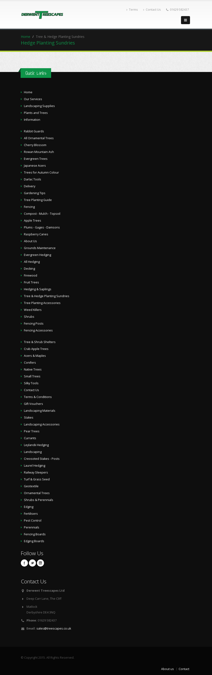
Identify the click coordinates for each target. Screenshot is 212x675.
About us (167, 669)
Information (32, 120)
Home (25, 36)
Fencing (29, 207)
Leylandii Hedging (36, 445)
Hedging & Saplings (37, 289)
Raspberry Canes (36, 234)
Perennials (31, 527)
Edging (28, 507)
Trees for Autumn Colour (41, 172)
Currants (30, 438)
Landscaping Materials (39, 411)
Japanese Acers (35, 166)
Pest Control (32, 521)
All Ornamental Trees (39, 138)
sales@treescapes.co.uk (53, 628)
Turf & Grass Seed (37, 479)
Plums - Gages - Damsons (42, 227)
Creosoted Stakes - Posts (42, 459)
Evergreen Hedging (37, 255)
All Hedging (32, 262)
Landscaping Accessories (42, 424)
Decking (29, 269)
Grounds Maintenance (40, 248)
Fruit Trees (31, 282)
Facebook (24, 563)
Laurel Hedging (34, 466)
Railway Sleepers (36, 472)
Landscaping (33, 452)
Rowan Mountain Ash (39, 152)
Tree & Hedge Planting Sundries (46, 296)
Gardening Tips (34, 193)
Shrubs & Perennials (38, 500)
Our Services (33, 99)
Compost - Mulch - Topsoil (42, 214)
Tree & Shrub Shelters (40, 342)
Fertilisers (31, 514)
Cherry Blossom (35, 145)
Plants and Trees (36, 113)
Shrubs (29, 317)
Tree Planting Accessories (42, 303)
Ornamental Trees (37, 493)
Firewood (30, 275)
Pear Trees (32, 431)
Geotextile (31, 486)
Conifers (30, 363)
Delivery (29, 186)
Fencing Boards (35, 534)
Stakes (28, 418)
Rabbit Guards (34, 131)
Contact (184, 669)
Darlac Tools (32, 179)
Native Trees (33, 369)
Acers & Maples (35, 356)
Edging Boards (34, 541)
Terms (132, 10)
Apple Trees (32, 221)
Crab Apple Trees (36, 349)
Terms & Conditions (38, 397)
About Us (30, 241)
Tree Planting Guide (38, 200)
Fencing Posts (34, 324)
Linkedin (40, 563)
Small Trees (32, 376)
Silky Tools (31, 383)
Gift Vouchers (33, 404)
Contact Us (152, 10)
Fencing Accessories (38, 330)
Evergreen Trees (36, 159)
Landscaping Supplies (39, 106)
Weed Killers (33, 310)
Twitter (32, 563)
